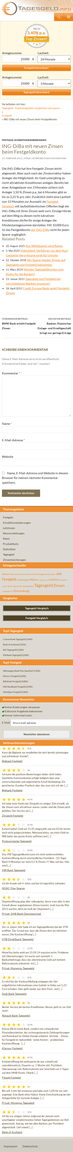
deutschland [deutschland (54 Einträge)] (31, 574)
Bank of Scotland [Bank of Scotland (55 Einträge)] (17, 574)
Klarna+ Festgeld (12, 1048)
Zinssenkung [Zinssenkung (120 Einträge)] (21, 591)
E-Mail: (6, 722)
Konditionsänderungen (30, 140)
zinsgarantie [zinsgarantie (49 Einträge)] (7, 591)
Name (7, 423)
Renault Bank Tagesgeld (16, 1015)
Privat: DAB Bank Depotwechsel (21, 913)
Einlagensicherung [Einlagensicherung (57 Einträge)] (45, 574)
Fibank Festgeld (11, 1077)
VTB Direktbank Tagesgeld (17, 939)
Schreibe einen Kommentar (49, 158)
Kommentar (11, 373)
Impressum (10, 1146)
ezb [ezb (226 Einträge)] (59, 573)
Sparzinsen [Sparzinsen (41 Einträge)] (17, 586)
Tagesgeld (8, 554)
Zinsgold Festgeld (12, 815)
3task (27, 158)
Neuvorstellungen (14, 533)
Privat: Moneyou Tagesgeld (18, 968)
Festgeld (6, 115)
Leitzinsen (9, 528)
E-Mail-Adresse (13, 440)
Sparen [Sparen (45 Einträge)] (10, 586)
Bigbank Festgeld (12, 761)
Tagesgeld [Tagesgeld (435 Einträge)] (43, 585)
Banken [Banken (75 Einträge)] (6, 574)
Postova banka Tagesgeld (17, 841)
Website (7, 456)
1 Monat (54, 59)
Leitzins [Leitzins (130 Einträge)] (54, 579)
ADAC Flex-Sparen (13, 888)
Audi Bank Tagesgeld (14, 993)
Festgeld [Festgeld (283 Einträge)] (9, 579)
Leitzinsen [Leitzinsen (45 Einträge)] (63, 580)
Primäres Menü (68, 17)
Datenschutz (30, 1146)
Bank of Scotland (12, 1132)
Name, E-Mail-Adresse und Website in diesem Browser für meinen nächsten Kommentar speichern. (35, 477)
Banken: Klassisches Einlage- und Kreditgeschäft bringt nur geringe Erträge (54, 326)
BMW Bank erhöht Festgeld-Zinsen (19, 323)
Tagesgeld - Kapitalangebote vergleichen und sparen (31, 108)
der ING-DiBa (40, 230)
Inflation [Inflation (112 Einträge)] (34, 579)
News (6, 538)
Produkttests (10, 543)
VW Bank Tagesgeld (13, 870)
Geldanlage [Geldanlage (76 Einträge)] (22, 579)
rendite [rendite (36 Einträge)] (4, 586)
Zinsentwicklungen (14, 559)
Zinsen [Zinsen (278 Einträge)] (59, 585)
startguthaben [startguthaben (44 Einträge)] (28, 586)
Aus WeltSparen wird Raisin (44, 246)
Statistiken (9, 549)
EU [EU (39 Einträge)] (55, 574)
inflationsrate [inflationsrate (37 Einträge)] (43, 580)
